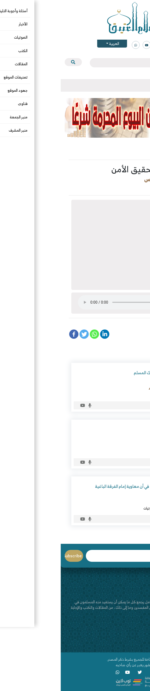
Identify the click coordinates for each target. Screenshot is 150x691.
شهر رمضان (111, 451)
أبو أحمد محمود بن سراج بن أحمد (111, 388)
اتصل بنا (140, 640)
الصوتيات (120, 188)
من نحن (140, 634)
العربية (53, 43)
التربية (137, 188)
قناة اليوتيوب (136, 645)
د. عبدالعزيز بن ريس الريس (112, 179)
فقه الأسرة (100, 188)
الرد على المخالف (109, 508)
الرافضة (129, 508)
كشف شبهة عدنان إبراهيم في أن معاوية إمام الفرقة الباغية (84, 486)
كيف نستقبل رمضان (117, 429)
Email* (60, 556)
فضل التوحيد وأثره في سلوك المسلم (103, 372)
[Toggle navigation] (142, 86)
